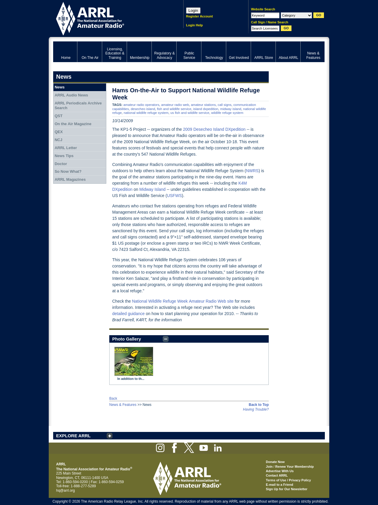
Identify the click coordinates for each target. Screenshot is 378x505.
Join (269, 466)
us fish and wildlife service (189, 112)
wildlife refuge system (227, 112)
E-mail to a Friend (279, 484)
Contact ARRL (277, 475)
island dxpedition (205, 109)
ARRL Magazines (70, 179)
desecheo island (143, 109)
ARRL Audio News (71, 95)
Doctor (61, 164)
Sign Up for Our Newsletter (286, 489)
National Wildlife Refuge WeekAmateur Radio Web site (183, 301)
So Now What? (68, 171)
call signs (225, 105)
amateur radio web (175, 105)
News (60, 87)
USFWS (174, 195)
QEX (59, 132)
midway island (230, 109)
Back (113, 398)
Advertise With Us (280, 471)
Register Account (199, 16)
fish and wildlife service (174, 109)
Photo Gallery (126, 338)
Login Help (194, 25)
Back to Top (259, 405)
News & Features (122, 405)
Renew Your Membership (294, 466)
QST (59, 116)
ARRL (111, 18)
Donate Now (275, 462)
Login (193, 10)
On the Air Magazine (73, 124)
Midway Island (152, 189)
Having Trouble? (256, 409)
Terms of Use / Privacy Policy (288, 480)
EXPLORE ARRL (73, 435)
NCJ (58, 140)
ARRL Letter (66, 148)
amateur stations (203, 105)
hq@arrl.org (65, 490)
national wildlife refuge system (146, 112)
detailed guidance (128, 313)
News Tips (64, 156)
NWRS (252, 170)
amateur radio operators (141, 105)
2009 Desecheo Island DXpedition (214, 129)
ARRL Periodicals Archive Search (78, 105)
